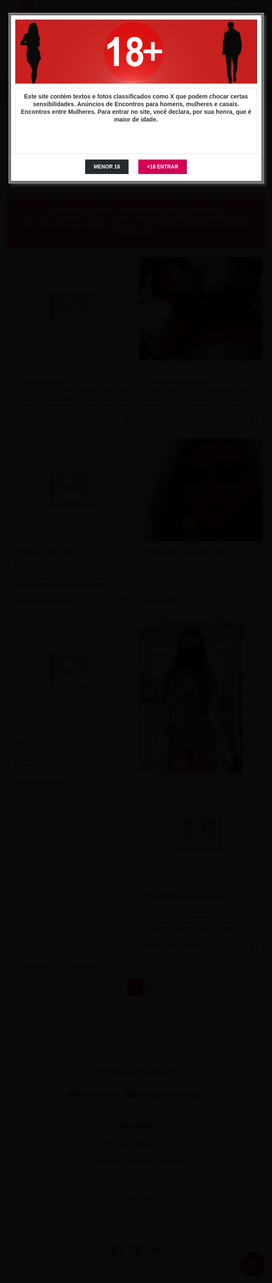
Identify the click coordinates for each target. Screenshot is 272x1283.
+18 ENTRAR (162, 167)
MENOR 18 (107, 167)
